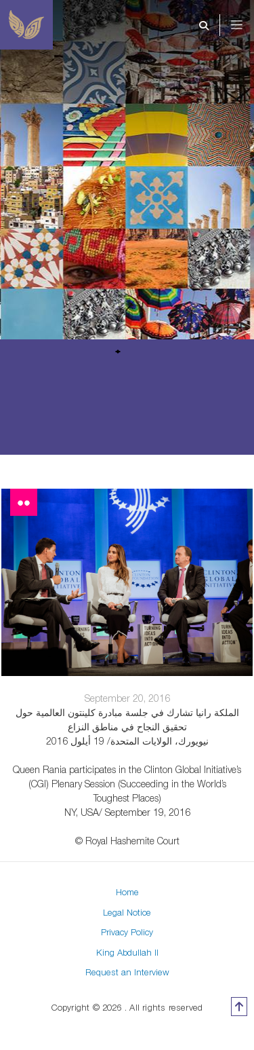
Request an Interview (127, 972)
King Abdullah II (127, 952)
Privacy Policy (127, 931)
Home (127, 891)
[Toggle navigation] (246, 25)
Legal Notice (127, 912)
